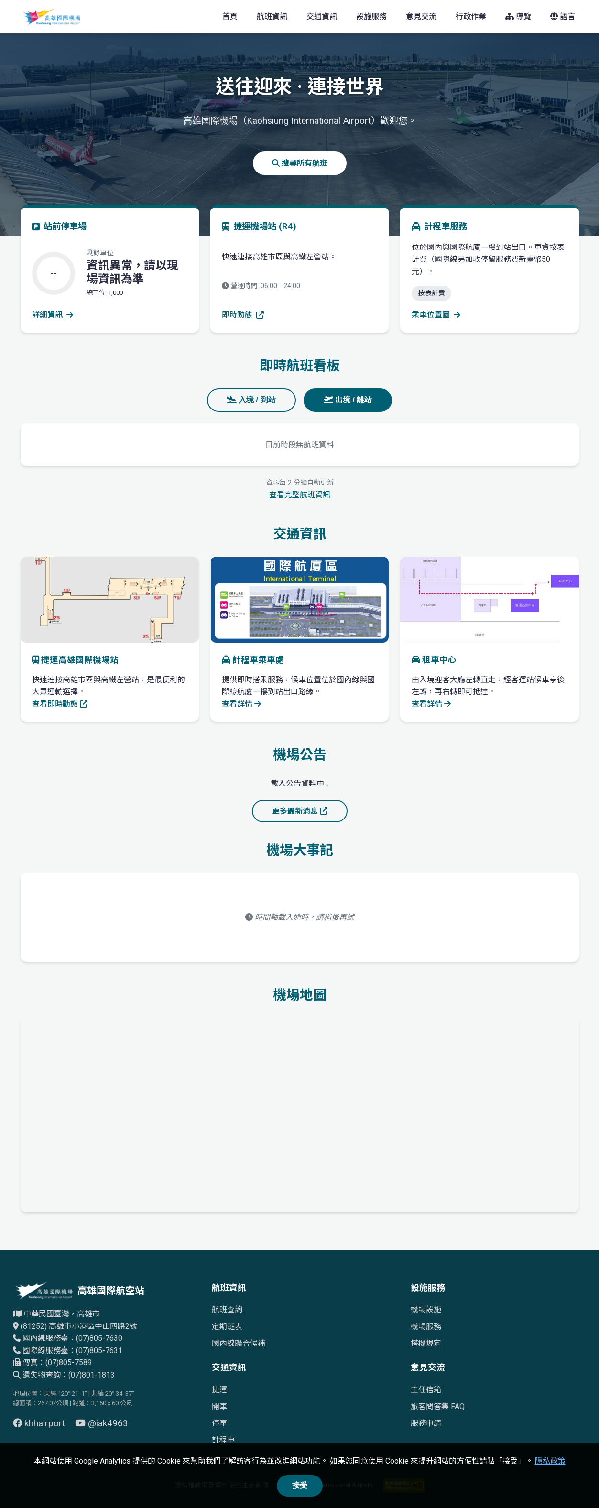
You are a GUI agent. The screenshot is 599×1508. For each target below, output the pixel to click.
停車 (219, 1423)
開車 (219, 1406)
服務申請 (426, 1423)
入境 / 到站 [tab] (251, 400)
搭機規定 (426, 1343)
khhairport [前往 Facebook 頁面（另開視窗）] (40, 1423)
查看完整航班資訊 (299, 494)
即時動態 (243, 314)
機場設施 (426, 1309)
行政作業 (471, 16)
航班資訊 (272, 16)
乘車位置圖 (436, 314)
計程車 (223, 1439)
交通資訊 (321, 16)
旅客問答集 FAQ (438, 1406)
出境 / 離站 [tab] (348, 400)
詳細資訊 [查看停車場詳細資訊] (52, 314)
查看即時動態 (59, 704)
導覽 (518, 16)
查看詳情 (241, 704)
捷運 (219, 1389)
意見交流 (421, 16)
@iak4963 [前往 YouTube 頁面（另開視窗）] (101, 1423)
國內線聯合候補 (238, 1343)
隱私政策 (550, 1460)
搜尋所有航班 (299, 163)
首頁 (230, 16)
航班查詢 (227, 1309)
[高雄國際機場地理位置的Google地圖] (300, 1112)
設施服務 (371, 16)
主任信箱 (426, 1389)
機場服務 (426, 1326)
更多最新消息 (299, 811)
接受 (299, 1485)
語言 (562, 16)
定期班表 (227, 1326)
